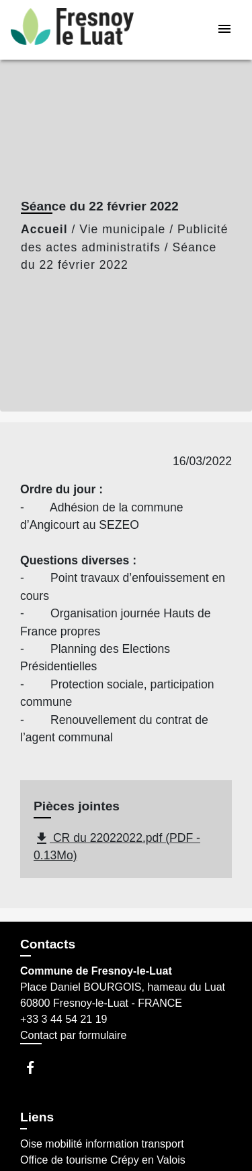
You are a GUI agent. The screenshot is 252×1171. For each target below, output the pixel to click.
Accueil (44, 229)
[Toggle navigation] (224, 29)
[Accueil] (72, 30)
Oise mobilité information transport (102, 1144)
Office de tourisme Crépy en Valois (102, 1160)
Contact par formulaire (73, 1035)
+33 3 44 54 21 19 (63, 1019)
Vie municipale (122, 229)
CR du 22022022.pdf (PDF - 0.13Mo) (117, 846)
